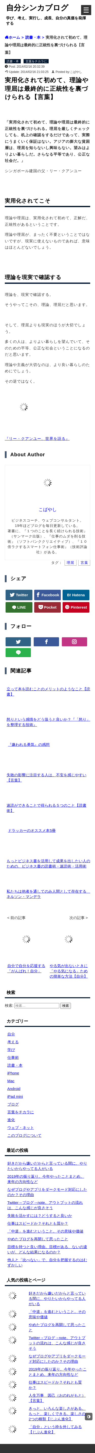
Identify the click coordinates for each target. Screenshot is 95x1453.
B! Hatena (76, 595)
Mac (10, 1081)
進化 (11, 1120)
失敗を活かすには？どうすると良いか (39, 1215)
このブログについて (24, 1135)
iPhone (13, 1073)
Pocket (49, 607)
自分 (11, 1034)
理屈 (70, 563)
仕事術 (13, 1057)
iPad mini (15, 1096)
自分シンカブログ (37, 8)
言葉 (84, 563)
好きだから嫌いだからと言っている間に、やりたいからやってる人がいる (57, 1298)
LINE (21, 607)
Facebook (50, 595)
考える (13, 1042)
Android (14, 1088)
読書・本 (13, 61)
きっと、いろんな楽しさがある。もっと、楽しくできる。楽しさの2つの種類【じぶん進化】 (57, 1413)
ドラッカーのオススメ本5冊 (31, 830)
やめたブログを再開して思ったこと (37, 1239)
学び (11, 1050)
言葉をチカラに (36, 61)
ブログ (13, 1104)
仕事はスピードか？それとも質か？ (37, 1223)
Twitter (21, 595)
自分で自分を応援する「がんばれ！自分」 (26, 965)
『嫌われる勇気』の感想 (29, 744)
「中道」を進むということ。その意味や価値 (45, 1231)
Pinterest (78, 607)
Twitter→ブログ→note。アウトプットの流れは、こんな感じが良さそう (57, 1343)
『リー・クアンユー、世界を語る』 (37, 438)
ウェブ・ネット (20, 1127)
